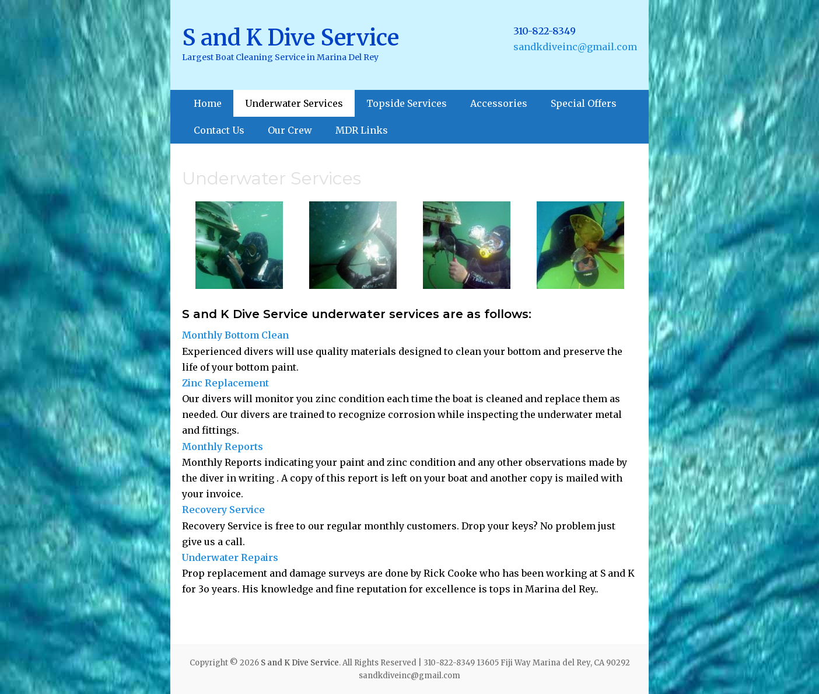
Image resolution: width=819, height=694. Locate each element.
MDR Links (361, 130)
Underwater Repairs (230, 557)
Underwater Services (294, 103)
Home (208, 103)
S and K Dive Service (290, 37)
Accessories (498, 103)
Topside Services (406, 103)
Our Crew (290, 130)
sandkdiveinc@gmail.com (575, 47)
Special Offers (584, 103)
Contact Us (219, 130)
